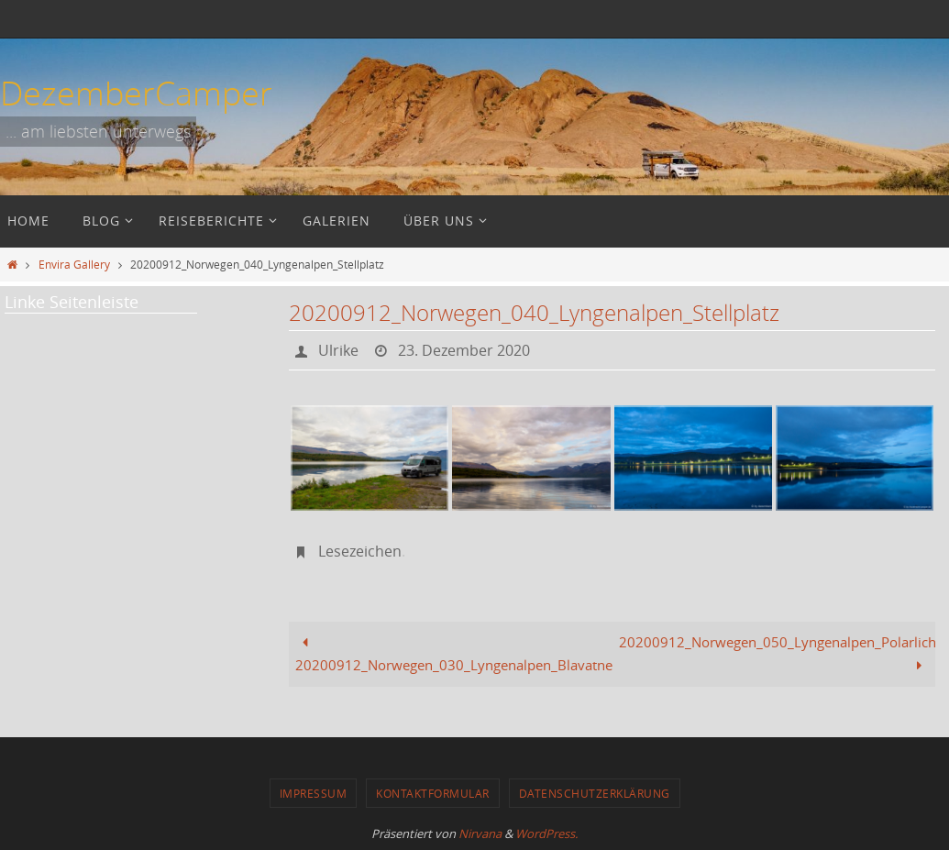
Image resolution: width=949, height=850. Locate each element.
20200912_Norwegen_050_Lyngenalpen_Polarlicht (777, 654)
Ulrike (338, 350)
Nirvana (480, 833)
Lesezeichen (360, 551)
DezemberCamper (136, 93)
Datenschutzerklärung (594, 793)
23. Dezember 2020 (464, 350)
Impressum (314, 793)
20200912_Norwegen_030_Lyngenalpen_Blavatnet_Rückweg (453, 654)
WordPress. (546, 833)
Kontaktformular (433, 793)
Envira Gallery (74, 264)
